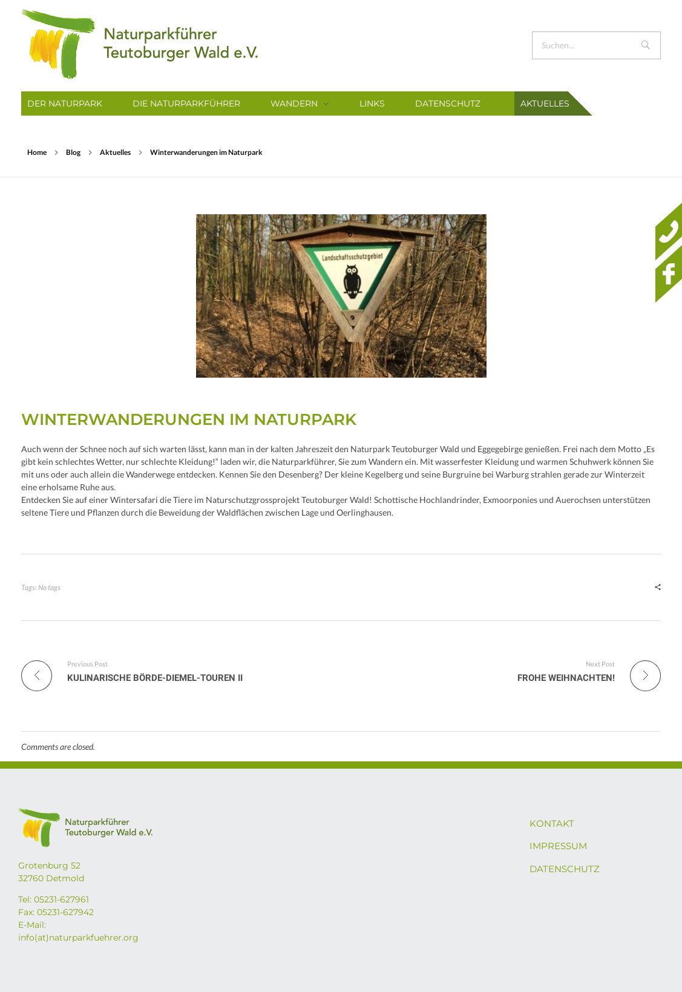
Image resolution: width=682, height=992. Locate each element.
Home (37, 152)
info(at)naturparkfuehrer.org (78, 937)
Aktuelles (115, 152)
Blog (73, 152)
